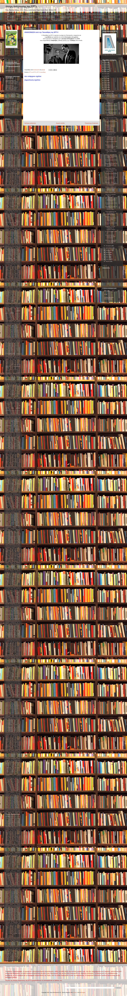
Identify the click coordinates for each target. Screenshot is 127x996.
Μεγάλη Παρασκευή (16, 554)
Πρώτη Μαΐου (16, 704)
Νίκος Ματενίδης (16, 602)
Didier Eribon (12, 890)
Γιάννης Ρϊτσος (15, 246)
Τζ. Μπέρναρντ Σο (16, 785)
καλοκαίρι (14, 466)
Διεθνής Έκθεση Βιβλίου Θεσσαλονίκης (94, 14)
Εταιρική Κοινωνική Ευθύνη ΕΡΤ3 (68, 17)
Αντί (6, 172)
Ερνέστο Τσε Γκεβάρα (15, 363)
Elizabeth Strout (14, 893)
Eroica (6, 897)
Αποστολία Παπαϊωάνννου (11, 187)
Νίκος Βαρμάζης (9, 595)
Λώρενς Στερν (16, 518)
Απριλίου (108, 259)
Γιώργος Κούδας (10, 261)
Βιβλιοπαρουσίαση (9, 217)
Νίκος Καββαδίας (16, 598)
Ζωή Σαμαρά (17, 398)
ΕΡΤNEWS (7, 370)
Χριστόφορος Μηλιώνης (15, 862)
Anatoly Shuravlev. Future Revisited (12, 875)
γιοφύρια (7, 254)
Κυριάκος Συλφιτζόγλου (13, 491)
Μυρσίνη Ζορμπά (16, 587)
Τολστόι (8, 808)
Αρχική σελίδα (60, 123)
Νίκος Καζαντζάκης (11, 599)
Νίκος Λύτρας (8, 602)
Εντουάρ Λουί (15, 350)
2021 (105, 73)
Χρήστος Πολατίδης (14, 849)
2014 (105, 89)
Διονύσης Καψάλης (11, 316)
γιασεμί (18, 250)
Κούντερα (12, 487)
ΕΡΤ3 (11, 368)
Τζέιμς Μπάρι (17, 787)
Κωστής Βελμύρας (16, 502)
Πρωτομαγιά (8, 705)
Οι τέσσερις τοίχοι (10, 639)
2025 (105, 64)
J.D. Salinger (17, 912)
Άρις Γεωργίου (10, 192)
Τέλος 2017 (15, 779)
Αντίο (8, 14)
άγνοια (16, 131)
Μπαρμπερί (7, 577)
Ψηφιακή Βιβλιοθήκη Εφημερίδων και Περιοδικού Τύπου (12, 869)
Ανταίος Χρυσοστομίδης (13, 170)
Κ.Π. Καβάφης (15, 459)
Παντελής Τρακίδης (13, 661)
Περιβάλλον (9, 681)
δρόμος (8, 317)
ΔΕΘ (17, 287)
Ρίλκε (16, 716)
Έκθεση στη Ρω (16, 334)
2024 (105, 67)
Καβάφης (7, 461)
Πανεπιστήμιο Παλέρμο (10, 658)
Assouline (13, 878)
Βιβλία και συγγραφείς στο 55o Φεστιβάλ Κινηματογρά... (110, 241)
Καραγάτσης (15, 468)
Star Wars (12, 946)
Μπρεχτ (16, 585)
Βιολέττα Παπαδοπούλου (12, 222)
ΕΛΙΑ (13, 342)
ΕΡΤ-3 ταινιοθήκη (41, 72)
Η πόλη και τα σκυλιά (12, 416)
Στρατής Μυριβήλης (9, 756)
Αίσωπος (18, 138)
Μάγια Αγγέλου (17, 520)
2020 (105, 76)
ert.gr (105, 294)
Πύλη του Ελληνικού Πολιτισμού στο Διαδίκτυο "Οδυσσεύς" (12, 709)
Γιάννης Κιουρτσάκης (15, 243)
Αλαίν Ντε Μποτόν (11, 139)
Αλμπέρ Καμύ (16, 150)
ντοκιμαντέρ (7, 615)
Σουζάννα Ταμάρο (16, 739)
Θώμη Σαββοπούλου (13, 446)
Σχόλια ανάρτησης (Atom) (64, 127)
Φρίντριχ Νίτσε (15, 830)
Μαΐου (107, 257)
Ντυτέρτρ (7, 617)
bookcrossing (8, 884)
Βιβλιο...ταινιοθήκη (10, 213)
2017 (105, 82)
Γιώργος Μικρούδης (11, 263)
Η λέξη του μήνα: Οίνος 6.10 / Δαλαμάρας (111, 96)
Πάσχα (13, 673)
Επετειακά (8, 353)
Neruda (13, 927)
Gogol (19, 905)
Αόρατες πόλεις (15, 180)
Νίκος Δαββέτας (15, 596)
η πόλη (18, 414)
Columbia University (11, 888)
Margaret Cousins (9, 923)
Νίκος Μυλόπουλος (15, 604)
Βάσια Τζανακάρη (13, 205)
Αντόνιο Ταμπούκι (14, 175)
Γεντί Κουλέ (10, 235)
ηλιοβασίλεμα (8, 425)
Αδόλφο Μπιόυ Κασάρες (10, 135)
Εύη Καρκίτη (15, 377)
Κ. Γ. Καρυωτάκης (15, 458)
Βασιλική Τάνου (16, 209)
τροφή (14, 809)
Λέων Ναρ (14, 510)
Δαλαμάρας (7, 284)
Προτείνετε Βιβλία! (10, 70)
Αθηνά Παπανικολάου (13, 136)
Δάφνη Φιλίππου (9, 287)
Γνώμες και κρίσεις (15, 278)
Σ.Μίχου (16, 724)
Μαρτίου (108, 261)
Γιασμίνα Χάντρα (11, 251)
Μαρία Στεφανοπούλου (10, 544)
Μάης (9, 521)
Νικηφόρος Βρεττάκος (10, 591)
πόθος (6, 687)
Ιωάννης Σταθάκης (9, 457)
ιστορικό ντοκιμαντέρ (14, 451)
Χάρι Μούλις (8, 841)
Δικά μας (112, 14)
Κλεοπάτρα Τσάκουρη (14, 483)
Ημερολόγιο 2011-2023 (15, 427)
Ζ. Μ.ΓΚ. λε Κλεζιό (14, 387)
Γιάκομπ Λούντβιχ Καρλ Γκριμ (11, 240)
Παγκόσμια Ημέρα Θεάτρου (14, 649)
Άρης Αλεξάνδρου (16, 188)
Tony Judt (8, 952)
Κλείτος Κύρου (11, 480)
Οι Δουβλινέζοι (8, 635)
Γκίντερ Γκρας (12, 274)
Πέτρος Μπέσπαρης (11, 684)
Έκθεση (7, 331)
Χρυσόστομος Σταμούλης (11, 864)
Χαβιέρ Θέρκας (15, 836)
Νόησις (14, 607)
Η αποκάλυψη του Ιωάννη (12, 402)
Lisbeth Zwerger (14, 919)
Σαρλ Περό (16, 728)
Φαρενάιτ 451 (13, 816)
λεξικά (6, 507)
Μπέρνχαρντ (8, 580)
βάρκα (18, 203)
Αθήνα (18, 135)
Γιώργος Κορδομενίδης (15, 259)
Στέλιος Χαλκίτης (8, 751)
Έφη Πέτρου (16, 386)
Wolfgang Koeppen (14, 956)
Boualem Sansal (16, 884)
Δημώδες (9, 299)
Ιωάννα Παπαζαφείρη (13, 455)
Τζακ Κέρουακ (10, 786)
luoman (75, 992)
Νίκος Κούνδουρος (15, 600)
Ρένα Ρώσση (15, 715)
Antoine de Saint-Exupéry (12, 877)
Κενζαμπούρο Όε (9, 474)
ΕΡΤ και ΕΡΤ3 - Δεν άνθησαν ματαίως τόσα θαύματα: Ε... (110, 138)
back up (18, 878)
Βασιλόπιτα (9, 210)
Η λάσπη (14, 406)
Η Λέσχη (12, 410)
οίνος (8, 641)
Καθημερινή (17, 462)
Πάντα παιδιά (111, 17)
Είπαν (9, 326)
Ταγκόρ (6, 770)
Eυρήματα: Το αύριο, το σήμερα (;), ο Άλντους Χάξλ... (111, 208)
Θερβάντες (15, 443)
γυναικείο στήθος (10, 283)
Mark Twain (17, 923)
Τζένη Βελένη (11, 789)
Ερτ (8, 364)
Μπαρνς (13, 577)
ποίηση (18, 687)
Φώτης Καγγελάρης (15, 832)
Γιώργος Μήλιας (16, 262)
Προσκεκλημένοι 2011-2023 (28, 20)
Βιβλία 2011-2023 (44, 14)
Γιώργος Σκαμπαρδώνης (13, 267)
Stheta (8, 948)
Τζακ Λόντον (17, 786)
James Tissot (10, 914)
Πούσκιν (7, 695)
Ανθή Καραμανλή (11, 166)
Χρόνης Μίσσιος (13, 863)
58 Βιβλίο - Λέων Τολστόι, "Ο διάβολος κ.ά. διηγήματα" (111, 183)
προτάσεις (16, 702)
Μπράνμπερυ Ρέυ (9, 585)
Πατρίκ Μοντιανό (11, 675)
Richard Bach (8, 942)
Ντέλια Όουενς (12, 613)
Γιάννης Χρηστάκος (11, 250)
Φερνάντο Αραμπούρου (15, 818)
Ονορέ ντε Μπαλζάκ (16, 643)
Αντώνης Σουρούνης (11, 177)
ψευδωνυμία (7, 866)
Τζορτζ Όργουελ (14, 790)
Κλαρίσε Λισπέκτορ (16, 479)
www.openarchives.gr (9, 957)
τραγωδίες (9, 809)
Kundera (7, 918)
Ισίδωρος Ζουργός (9, 450)
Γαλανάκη (18, 232)
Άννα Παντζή (16, 169)
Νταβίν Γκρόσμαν (16, 610)
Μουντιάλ (16, 569)
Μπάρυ (18, 577)
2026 (105, 62)
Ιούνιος (17, 448)
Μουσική (15, 574)
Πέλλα (10, 677)
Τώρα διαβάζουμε (108, 20)
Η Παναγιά (13, 414)
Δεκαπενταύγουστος (9, 288)
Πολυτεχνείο (7, 694)
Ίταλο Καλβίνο (8, 453)
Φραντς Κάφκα (10, 829)
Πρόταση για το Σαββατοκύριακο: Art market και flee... (111, 146)
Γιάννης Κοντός (10, 244)
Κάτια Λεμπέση (11, 472)
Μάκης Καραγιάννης (10, 528)
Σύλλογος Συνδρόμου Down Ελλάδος (78, 20)
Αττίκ (12, 201)
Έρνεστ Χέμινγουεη (11, 361)
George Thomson (15, 903)
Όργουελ (14, 645)
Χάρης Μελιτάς (15, 840)
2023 (105, 69)
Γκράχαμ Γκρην (10, 276)
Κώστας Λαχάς (15, 499)
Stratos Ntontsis (8, 949)
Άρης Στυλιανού (11, 190)
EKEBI (14, 892)
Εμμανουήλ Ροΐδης (15, 349)
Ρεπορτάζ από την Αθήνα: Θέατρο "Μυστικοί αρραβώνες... (110, 127)
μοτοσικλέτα (17, 567)
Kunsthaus (14, 918)
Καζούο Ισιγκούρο (9, 462)
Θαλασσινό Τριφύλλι (13, 431)
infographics (16, 909)
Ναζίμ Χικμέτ (10, 588)
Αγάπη (7, 130)
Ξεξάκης (7, 619)
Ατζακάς (7, 201)
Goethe (14, 905)
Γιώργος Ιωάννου (9, 255)
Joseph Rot (8, 916)
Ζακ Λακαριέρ (8, 388)
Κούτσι (17, 487)
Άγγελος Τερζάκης (16, 129)
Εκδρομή (16, 330)
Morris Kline (17, 926)
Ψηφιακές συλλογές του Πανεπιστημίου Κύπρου (111, 165)
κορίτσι (16, 484)
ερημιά (13, 359)
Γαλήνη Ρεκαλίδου (10, 233)
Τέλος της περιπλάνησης (10, 781)
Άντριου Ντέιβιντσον (16, 176)
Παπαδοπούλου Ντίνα (11, 665)
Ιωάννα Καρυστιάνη (16, 454)
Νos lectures (15, 617)
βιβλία (8, 23)
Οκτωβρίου (109, 245)
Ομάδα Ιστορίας (14, 642)
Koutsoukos (15, 916)
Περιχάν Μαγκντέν (11, 683)
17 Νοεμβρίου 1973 (16, 121)
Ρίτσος (17, 717)
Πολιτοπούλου (8, 690)
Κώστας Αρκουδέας (9, 498)
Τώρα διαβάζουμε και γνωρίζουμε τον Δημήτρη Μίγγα (110, 213)
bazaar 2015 (15, 879)
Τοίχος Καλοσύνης (11, 805)
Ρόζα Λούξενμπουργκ (10, 719)
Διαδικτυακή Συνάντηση (72, 14)
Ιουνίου (108, 254)
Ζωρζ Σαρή (11, 399)
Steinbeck (18, 946)
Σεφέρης (11, 731)
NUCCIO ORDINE (13, 929)
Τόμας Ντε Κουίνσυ (16, 808)
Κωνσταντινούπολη (12, 495)
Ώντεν (17, 873)
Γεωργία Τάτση (15, 239)
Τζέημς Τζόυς (9, 787)
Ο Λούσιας (15, 628)
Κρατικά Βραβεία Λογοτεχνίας (11, 488)
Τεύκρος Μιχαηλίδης (14, 783)
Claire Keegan (17, 886)
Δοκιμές (18, 316)
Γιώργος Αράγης (15, 254)
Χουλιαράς (7, 848)
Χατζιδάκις (14, 844)
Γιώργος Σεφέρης (16, 266)
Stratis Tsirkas (15, 948)
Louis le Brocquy (10, 920)
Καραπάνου (7, 469)
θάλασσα (18, 429)
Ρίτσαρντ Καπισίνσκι (9, 717)
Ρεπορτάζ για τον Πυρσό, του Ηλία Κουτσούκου (110, 236)
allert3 (16, 874)
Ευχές (6, 383)
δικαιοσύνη (17, 313)
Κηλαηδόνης (7, 479)
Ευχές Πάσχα (13, 384)
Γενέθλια (18, 233)
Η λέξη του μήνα (97, 17)
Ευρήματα (84, 17)
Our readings (13, 933)
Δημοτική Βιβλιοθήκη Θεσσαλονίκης (12, 298)
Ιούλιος (11, 448)
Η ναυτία (7, 414)
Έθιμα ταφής (15, 318)
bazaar (8, 879)
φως (6, 832)
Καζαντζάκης (15, 461)
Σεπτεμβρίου (109, 248)
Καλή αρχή (10, 465)
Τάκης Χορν (17, 771)
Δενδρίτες (18, 288)
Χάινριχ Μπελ (8, 837)
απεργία (7, 186)
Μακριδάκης (7, 529)
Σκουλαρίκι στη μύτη (9, 738)
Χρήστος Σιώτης (9, 851)
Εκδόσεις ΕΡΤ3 (9, 330)
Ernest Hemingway (9, 894)
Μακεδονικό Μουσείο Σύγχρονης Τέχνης (12, 526)
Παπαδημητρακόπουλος (10, 664)
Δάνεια (18, 284)
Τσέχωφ (9, 812)
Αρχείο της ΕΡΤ (11, 196)
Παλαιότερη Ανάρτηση (91, 123)
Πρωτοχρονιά (17, 705)
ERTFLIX (12, 897)
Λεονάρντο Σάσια (9, 509)
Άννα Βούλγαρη (14, 168)
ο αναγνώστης (14, 619)
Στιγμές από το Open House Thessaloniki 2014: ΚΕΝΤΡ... (111, 156)
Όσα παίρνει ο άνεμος (15, 646)
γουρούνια (17, 280)
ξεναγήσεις (7, 618)
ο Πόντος (13, 629)
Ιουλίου (108, 252)
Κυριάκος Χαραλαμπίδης (11, 492)
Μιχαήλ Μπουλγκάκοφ (13, 561)
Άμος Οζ (16, 151)
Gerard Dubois (9, 904)
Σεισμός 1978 (8, 730)
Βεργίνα (16, 210)
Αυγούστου (109, 250)
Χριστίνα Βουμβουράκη (12, 855)
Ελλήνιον (13, 346)
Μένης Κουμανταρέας (10, 556)
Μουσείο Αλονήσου (9, 570)
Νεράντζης (16, 589)
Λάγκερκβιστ (8, 505)
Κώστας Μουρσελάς (9, 500)
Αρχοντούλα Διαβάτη (10, 198)
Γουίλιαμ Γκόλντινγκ (9, 280)
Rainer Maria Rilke (10, 940)
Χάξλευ (13, 838)
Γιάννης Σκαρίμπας (9, 247)
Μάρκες (9, 550)
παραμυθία (15, 668)
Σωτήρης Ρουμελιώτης (12, 763)
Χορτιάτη (7, 847)
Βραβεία (16, 228)
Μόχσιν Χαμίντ (8, 576)
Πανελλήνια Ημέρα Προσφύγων (12, 657)
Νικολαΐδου (16, 593)
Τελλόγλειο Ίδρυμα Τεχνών (11, 778)
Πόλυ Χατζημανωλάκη (15, 691)
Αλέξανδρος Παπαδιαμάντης (12, 146)
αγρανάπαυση (8, 134)
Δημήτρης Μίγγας (10, 292)
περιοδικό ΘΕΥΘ (16, 681)
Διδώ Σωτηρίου (15, 306)
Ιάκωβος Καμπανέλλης (10, 447)
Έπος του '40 (17, 356)
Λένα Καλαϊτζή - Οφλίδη (12, 506)
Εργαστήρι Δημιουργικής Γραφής (46, 17)
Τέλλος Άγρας (8, 779)
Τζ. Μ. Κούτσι (8, 785)
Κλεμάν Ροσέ (17, 481)
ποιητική (9, 688)
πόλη (16, 688)
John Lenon (15, 915)
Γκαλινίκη (16, 273)
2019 (105, 78)
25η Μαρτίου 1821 (11, 123)
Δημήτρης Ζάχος (10, 289)
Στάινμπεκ (16, 746)
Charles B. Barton (11, 885)
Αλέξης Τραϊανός (16, 149)
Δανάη (13, 284)
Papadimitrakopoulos (9, 936)
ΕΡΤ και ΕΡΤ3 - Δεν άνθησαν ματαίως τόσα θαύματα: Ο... (110, 199)
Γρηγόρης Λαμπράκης (13, 281)
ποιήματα (13, 687)
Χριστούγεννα (8, 860)
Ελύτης (18, 346)
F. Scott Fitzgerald (9, 899)
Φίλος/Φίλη (8, 826)
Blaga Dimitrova (15, 882)
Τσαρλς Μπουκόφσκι (15, 811)
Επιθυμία (18, 353)
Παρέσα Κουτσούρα (11, 669)
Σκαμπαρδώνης (15, 734)
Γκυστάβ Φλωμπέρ (14, 277)
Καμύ (19, 466)
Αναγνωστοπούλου (9, 157)
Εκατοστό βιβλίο (14, 327)
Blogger (83, 992)
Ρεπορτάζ (7, 716)
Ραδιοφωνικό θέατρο (9, 712)
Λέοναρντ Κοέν (14, 507)
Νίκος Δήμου (8, 598)
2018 (105, 80)
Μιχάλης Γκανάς (9, 562)
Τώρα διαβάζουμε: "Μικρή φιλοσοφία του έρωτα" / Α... (110, 133)
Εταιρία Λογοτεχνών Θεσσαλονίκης (12, 373)
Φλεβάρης (7, 827)
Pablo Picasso (10, 934)
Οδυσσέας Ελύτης (12, 632)
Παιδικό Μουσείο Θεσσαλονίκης (109, 298)
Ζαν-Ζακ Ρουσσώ (14, 390)
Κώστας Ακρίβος (14, 496)
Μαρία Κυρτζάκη (8, 537)
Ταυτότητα (96, 20)
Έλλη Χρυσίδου (16, 343)
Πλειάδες (16, 686)
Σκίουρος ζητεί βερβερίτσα (11, 735)
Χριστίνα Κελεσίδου (11, 856)
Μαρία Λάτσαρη (17, 537)
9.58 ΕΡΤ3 (15, 128)
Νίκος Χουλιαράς (10, 606)
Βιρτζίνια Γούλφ (14, 224)
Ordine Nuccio (13, 931)
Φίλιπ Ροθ (15, 825)
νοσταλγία (7, 610)
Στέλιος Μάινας (14, 750)
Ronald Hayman (8, 944)
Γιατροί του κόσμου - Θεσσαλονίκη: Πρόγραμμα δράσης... (110, 101)
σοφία (8, 741)
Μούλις (9, 569)
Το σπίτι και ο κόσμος (15, 804)
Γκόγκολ (18, 274)
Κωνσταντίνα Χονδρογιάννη (12, 494)
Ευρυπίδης (12, 380)
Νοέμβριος (9, 607)
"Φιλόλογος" (7, 121)
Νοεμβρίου (108, 93)
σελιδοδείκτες (16, 730)
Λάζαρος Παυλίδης (16, 505)
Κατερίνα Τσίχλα (16, 470)
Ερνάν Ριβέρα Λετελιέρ (15, 360)
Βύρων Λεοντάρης (10, 232)
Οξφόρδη (9, 645)
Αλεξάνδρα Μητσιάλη (10, 143)
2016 (105, 85)
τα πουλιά (11, 766)
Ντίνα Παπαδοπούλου (12, 613)
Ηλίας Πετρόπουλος (10, 424)
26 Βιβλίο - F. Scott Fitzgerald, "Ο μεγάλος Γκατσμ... (110, 228)
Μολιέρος (13, 565)
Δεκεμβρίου (109, 91)
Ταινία (12, 770)
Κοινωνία (10, 484)
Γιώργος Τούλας (8, 269)
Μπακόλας (16, 576)
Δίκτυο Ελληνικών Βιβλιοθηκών (13, 314)
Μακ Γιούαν (15, 524)
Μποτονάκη (15, 584)
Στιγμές (16, 754)
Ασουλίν (16, 199)
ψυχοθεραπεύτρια (10, 873)
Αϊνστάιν (13, 138)
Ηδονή (12, 420)
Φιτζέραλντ (16, 826)
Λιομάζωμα (13, 511)
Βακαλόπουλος (11, 203)
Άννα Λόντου (8, 169)
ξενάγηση (15, 618)
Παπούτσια (15, 667)
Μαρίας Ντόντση (16, 546)
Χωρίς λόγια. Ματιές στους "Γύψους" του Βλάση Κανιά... (111, 170)
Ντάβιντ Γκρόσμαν (11, 611)
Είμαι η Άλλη (17, 324)
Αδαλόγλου (16, 134)
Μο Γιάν (7, 565)
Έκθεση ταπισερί (10, 335)
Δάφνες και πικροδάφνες (12, 285)
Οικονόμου (18, 639)
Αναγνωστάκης (8, 155)
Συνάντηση (43, 20)
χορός (16, 845)
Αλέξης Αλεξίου (9, 147)
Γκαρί (6, 274)
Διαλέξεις (7, 304)
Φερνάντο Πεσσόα (12, 819)
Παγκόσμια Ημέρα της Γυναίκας (13, 651)
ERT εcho (107, 291)
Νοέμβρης (18, 606)
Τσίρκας (16, 812)
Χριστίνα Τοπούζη (9, 858)
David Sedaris (12, 889)
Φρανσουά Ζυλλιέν (16, 827)
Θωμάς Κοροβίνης (16, 444)
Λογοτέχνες (17, 513)
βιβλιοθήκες (8, 214)
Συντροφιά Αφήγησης (57, 20)
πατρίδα (18, 673)
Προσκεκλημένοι (11, 20)
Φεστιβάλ (7, 821)
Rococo (16, 942)
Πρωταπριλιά (8, 704)
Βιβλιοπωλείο (8, 220)
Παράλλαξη (7, 668)
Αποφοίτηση (31, 14)
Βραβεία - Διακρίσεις (9, 229)
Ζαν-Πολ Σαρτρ (9, 391)
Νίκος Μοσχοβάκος (11, 603)
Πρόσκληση (7, 702)
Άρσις (17, 192)
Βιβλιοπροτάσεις (9, 218)
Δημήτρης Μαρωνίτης (15, 291)
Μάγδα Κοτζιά (8, 520)
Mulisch (8, 927)
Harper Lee (13, 908)
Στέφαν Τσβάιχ (17, 751)
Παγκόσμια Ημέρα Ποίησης (13, 650)
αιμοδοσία (7, 138)
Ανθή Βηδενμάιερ (16, 165)
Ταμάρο (10, 772)
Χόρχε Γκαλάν (15, 847)
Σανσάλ (11, 728)
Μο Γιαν (17, 563)
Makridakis (15, 922)
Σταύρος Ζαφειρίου (9, 747)
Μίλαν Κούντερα (16, 559)
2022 (105, 71)
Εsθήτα (6, 387)
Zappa (11, 959)
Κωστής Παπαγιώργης (13, 503)
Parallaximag (8, 937)
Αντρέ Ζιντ (7, 176)
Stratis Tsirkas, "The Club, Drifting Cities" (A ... (111, 151)
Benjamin (7, 881)
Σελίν (6, 731)
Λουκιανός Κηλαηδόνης (10, 517)
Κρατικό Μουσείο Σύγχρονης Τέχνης (12, 489)
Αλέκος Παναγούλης (15, 140)
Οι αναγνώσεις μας (12, 633)
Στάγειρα (13, 745)
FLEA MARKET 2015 (10, 900)
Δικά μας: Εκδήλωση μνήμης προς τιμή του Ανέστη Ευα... (110, 188)
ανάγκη (7, 153)
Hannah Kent (9, 907)
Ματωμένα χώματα (11, 552)
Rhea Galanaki (15, 941)
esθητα (17, 897)
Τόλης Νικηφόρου (16, 807)
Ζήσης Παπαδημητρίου (15, 393)
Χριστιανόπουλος (16, 853)
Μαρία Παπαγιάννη (9, 541)
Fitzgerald (17, 899)
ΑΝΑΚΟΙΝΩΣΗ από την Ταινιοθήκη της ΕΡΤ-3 (111, 178)
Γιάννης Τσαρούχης (16, 248)
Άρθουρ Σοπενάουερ (15, 191)
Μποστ (6, 584)
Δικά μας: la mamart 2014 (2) (110, 195)
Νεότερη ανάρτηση (30, 123)
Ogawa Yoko (13, 930)
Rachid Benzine (16, 938)
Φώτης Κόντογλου (9, 833)
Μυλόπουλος (8, 587)
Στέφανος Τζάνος (8, 754)
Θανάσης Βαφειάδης (9, 432)
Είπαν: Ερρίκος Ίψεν (110, 192)
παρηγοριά (7, 671)
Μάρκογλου (16, 550)
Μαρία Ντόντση (14, 540)
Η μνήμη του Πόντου (14, 413)
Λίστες (11, 513)
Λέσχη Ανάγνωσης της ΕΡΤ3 (21, 6)
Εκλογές (18, 335)
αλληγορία (9, 150)
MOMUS (11, 926)
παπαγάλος (7, 662)
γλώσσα (7, 278)
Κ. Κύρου (7, 459)
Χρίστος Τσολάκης (15, 859)
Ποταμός (15, 694)
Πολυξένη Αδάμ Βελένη (12, 692)
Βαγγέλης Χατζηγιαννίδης (15, 202)
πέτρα (18, 683)
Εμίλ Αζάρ (10, 347)
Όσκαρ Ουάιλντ (10, 647)
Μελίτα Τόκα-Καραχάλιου (12, 555)
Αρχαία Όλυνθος (8, 194)
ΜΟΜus (18, 565)
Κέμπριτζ (15, 473)
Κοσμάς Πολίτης (9, 485)
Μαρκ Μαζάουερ (16, 548)
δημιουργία (7, 295)
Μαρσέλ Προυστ (8, 551)
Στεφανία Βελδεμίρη (12, 753)
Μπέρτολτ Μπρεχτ (16, 580)
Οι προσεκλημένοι (16, 638)
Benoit (13, 881)
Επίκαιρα (10, 355)
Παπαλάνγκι (7, 666)
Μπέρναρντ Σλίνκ (12, 578)
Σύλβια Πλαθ (15, 757)
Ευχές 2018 (13, 383)
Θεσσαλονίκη (8, 444)
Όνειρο (7, 643)
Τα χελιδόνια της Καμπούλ (13, 768)
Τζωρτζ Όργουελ (9, 792)
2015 (105, 87)
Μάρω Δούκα (17, 551)
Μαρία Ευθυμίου (15, 536)
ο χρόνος (17, 630)
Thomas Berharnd (14, 951)
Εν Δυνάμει (7, 350)
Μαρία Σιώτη (15, 543)
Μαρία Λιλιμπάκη (11, 539)
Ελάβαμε (9, 337)
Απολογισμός (19, 14)
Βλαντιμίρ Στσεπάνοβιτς (11, 225)
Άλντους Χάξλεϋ (8, 151)
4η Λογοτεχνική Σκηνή (14, 125)
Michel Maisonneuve (11, 925)
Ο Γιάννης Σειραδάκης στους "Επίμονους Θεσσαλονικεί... (111, 114)
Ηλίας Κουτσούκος (15, 421)
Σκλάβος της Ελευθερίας (11, 736)
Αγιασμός (9, 131)
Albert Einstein (8, 874)
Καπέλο (9, 468)
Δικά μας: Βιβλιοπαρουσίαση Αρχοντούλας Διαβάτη (110, 218)
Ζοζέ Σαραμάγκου (11, 394)
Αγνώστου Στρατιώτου (11, 132)
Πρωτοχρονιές (10, 706)
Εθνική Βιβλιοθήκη (9, 320)
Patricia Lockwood (16, 937)
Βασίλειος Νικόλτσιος (9, 206)
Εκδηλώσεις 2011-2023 (27, 17)
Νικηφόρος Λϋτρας (9, 592)
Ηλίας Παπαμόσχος (13, 422)
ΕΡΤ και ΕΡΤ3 (10, 17)
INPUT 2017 (8, 911)
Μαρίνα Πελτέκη (11, 547)
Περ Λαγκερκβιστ (16, 680)
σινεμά (13, 732)
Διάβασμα (16, 302)
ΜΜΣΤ (12, 563)
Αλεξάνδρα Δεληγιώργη (13, 142)
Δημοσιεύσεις (57, 14)
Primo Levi (9, 938)
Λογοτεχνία (10, 514)
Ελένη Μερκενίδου (11, 338)
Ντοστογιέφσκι (15, 615)
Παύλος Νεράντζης (15, 676)
